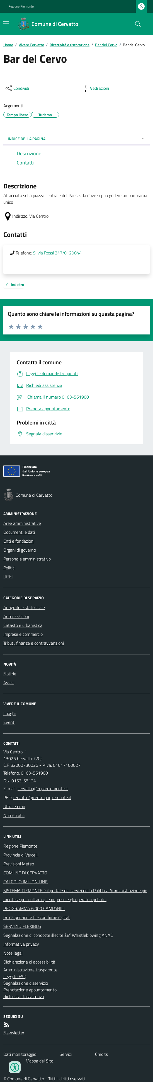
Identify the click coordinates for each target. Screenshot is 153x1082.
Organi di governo (19, 550)
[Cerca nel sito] (136, 24)
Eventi (9, 722)
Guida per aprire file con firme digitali (36, 917)
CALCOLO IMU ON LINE (25, 881)
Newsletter (13, 1032)
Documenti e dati (19, 532)
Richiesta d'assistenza (23, 996)
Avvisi (8, 682)
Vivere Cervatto (31, 45)
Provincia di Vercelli (20, 854)
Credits (101, 1054)
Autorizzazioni (16, 616)
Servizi (66, 1054)
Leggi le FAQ (14, 976)
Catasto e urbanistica (22, 625)
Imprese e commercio (23, 634)
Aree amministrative (22, 523)
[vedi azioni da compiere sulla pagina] (95, 88)
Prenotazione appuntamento (30, 989)
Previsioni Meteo (18, 863)
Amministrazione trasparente (30, 969)
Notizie (9, 673)
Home (8, 45)
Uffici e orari (14, 806)
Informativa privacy (21, 944)
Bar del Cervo (106, 45)
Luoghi (9, 713)
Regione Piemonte (21, 6)
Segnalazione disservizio (25, 983)
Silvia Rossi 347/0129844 (57, 252)
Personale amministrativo (27, 558)
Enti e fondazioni (18, 541)
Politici (9, 567)
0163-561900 (34, 773)
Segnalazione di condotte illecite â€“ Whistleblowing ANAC (58, 935)
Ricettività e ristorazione (69, 45)
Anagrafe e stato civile (24, 607)
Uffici (8, 576)
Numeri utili (14, 815)
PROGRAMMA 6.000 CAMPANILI (34, 908)
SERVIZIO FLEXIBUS (22, 926)
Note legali (13, 953)
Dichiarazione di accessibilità (29, 962)
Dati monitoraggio (19, 1054)
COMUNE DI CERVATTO (25, 872)
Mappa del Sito (39, 1060)
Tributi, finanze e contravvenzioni (33, 643)
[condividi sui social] (16, 88)
